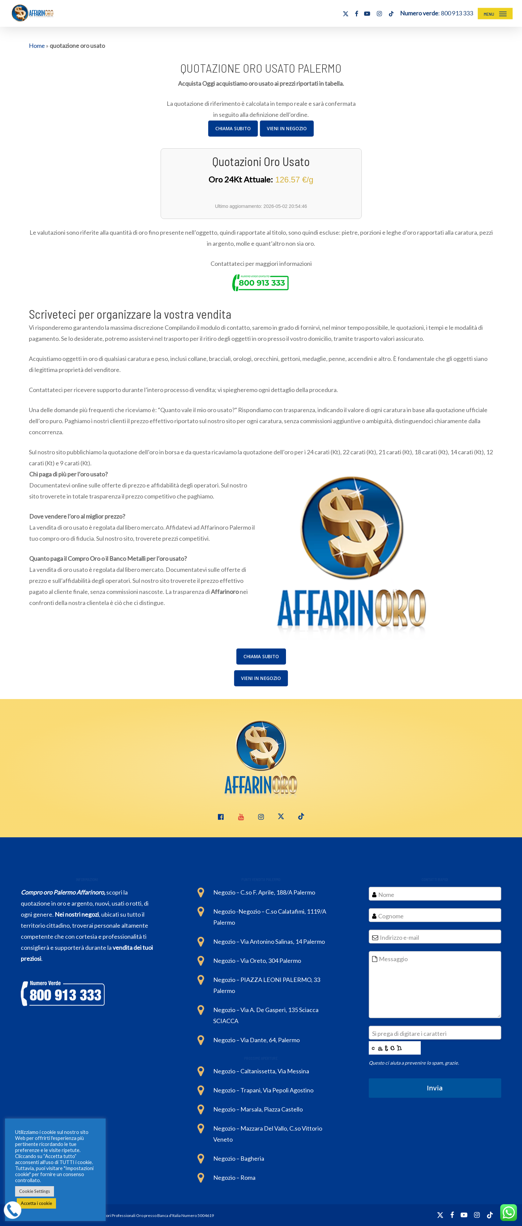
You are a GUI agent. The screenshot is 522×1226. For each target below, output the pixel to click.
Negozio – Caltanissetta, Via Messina (261, 1071)
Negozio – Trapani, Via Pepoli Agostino (263, 1090)
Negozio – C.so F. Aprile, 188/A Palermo (264, 892)
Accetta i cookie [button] (36, 1203)
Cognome (391, 916)
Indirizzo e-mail (401, 937)
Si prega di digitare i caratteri (411, 1033)
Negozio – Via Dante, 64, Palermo (256, 1040)
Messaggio (393, 959)
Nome (386, 894)
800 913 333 (457, 13)
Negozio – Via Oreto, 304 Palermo (257, 960)
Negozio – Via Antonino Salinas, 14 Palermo (269, 941)
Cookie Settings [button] (34, 1191)
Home (37, 45)
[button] (495, 13)
